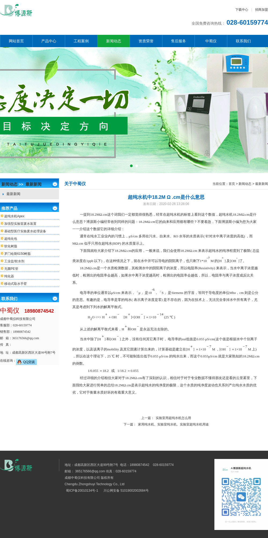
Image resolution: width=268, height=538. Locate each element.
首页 (232, 184)
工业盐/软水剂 (12, 261)
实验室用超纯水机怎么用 (173, 418)
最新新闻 (33, 184)
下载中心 (241, 10)
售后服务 (178, 41)
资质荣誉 (146, 41)
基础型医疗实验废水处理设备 (23, 231)
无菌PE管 (9, 269)
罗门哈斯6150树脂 (15, 254)
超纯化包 (8, 239)
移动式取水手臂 (13, 284)
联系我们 (243, 41)
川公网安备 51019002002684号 (126, 490)
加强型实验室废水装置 (18, 224)
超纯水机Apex (12, 216)
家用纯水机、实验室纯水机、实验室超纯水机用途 (173, 424)
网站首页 (16, 41)
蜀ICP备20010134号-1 (82, 490)
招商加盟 (261, 10)
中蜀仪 (211, 41)
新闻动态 (113, 41)
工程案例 (81, 41)
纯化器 (7, 276)
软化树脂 (8, 246)
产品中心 (48, 41)
